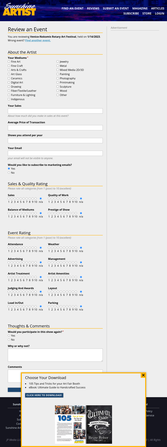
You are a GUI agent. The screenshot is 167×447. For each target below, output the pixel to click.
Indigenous (18, 99)
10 (35, 202)
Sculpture (65, 86)
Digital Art (17, 82)
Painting (65, 74)
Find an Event (73, 8)
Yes (13, 168)
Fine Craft (17, 66)
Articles (157, 8)
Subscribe (131, 13)
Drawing (16, 86)
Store (146, 13)
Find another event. (38, 40)
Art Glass (16, 74)
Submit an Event (116, 8)
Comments (15, 367)
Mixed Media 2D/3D (72, 70)
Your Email (15, 148)
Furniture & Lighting (23, 95)
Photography (68, 78)
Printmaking (67, 82)
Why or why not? (19, 346)
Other (63, 95)
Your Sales (14, 105)
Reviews (93, 8)
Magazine (140, 8)
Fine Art (16, 61)
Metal (63, 66)
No (13, 172)
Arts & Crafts (18, 70)
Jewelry (64, 61)
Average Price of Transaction (26, 122)
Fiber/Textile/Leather (24, 90)
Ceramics (16, 78)
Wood (63, 90)
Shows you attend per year (25, 135)
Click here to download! (44, 395)
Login (159, 13)
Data (163, 443)
